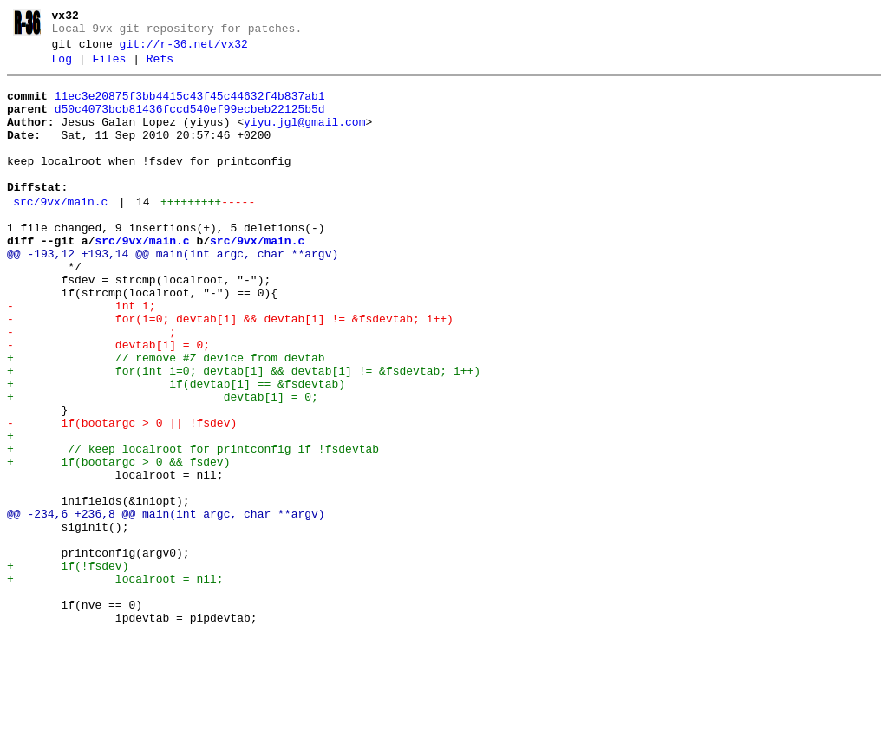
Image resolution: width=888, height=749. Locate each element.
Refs (160, 67)
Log (62, 67)
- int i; (81, 355)
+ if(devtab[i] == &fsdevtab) (176, 449)
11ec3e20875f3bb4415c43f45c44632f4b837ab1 (190, 106)
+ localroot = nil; (115, 683)
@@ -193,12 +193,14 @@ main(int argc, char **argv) (172, 293)
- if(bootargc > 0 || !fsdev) (122, 496)
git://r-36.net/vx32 (184, 49)
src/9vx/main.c (60, 233)
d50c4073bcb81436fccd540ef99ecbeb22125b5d (190, 122)
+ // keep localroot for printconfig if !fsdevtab (193, 527)
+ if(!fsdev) (67, 667)
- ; (91, 386)
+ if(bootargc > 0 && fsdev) (118, 542)
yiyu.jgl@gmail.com (304, 138)
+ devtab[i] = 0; (162, 464)
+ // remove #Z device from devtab (166, 418)
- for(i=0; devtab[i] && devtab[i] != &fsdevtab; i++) (230, 371)
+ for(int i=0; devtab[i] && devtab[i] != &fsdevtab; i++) (243, 433)
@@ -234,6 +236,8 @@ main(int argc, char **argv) (166, 605)
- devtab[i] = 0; (108, 402)
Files (109, 67)
